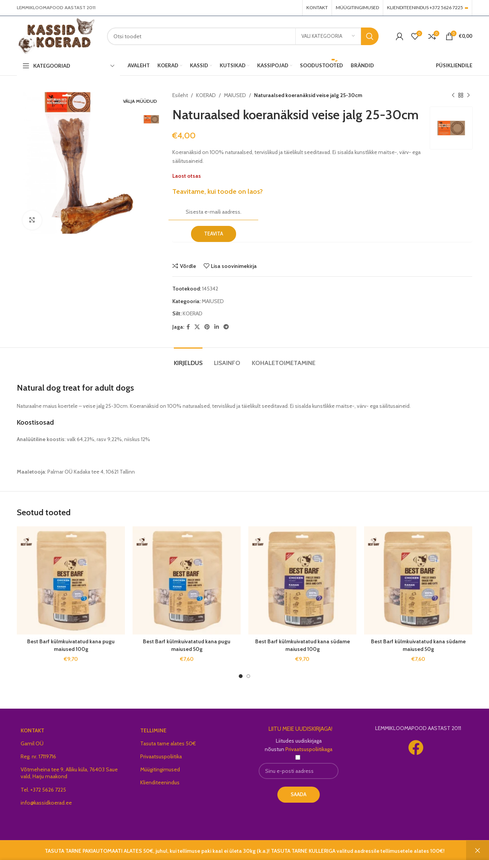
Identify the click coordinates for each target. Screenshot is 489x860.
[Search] (243, 36)
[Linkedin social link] (216, 327)
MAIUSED (235, 95)
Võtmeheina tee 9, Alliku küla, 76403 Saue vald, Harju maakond (69, 773)
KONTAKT (32, 730)
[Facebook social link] (188, 327)
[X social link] (197, 327)
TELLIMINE (153, 730)
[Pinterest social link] (207, 327)
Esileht (180, 95)
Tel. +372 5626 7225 (43, 789)
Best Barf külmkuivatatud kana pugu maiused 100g (71, 645)
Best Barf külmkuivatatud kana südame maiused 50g (418, 645)
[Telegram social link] (226, 327)
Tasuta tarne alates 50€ (168, 743)
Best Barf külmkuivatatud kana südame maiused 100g (302, 645)
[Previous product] (453, 95)
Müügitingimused (160, 769)
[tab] (188, 359)
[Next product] (468, 95)
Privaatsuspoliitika (161, 756)
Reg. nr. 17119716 (38, 756)
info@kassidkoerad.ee (46, 802)
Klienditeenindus (160, 782)
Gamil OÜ (32, 743)
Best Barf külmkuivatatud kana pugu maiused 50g (186, 645)
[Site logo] (56, 35)
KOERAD (206, 95)
